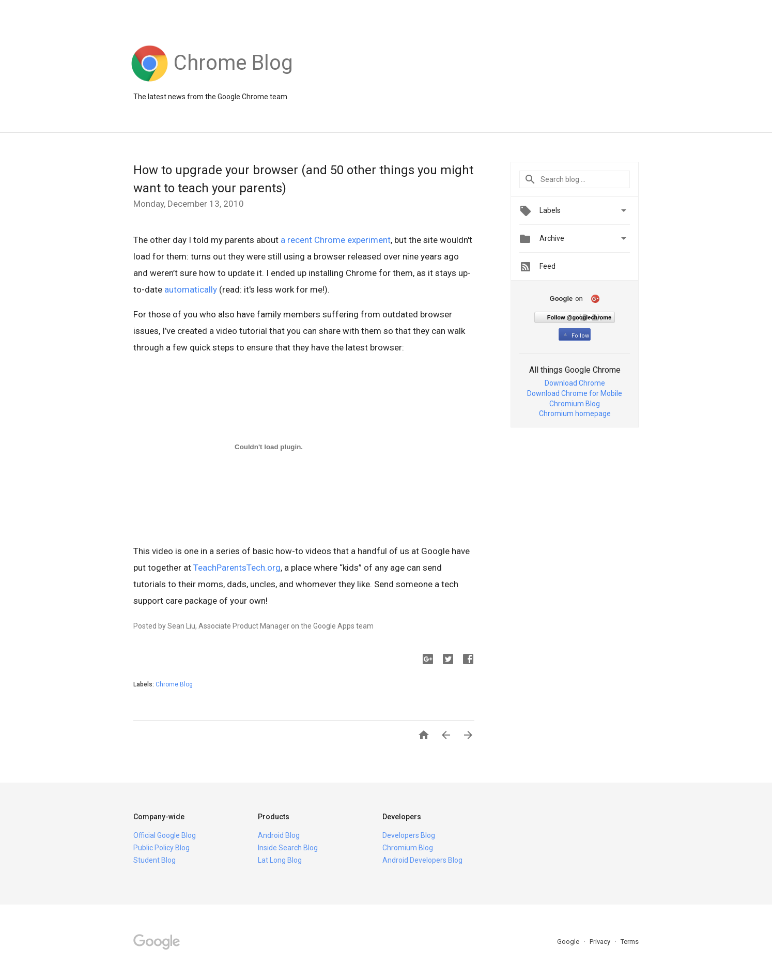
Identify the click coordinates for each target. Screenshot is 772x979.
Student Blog (154, 860)
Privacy (601, 941)
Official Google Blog (164, 835)
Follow (575, 335)
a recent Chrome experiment (336, 240)
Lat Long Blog (280, 860)
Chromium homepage (575, 413)
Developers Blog (408, 835)
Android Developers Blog (422, 860)
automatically (190, 289)
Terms (630, 941)
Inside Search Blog (288, 848)
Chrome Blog (174, 684)
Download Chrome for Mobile (574, 393)
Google (569, 941)
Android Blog (279, 835)
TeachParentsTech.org (237, 567)
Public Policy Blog (161, 848)
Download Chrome (575, 383)
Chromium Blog (574, 404)
